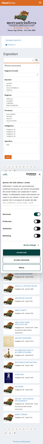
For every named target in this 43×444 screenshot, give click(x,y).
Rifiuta (21, 268)
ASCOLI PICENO (21, 121)
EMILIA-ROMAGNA (21, 105)
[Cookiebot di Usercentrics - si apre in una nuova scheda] (27, 174)
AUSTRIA (21, 83)
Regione (8, 95)
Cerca (8, 157)
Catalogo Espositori (13, 40)
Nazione (8, 79)
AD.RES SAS (19, 374)
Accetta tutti (21, 252)
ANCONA (21, 116)
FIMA (21, 145)
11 (10, 171)
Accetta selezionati (21, 260)
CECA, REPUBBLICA (21, 88)
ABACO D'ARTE (21, 310)
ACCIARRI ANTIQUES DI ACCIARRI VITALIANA (24, 351)
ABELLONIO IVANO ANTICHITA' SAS (22, 323)
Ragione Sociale (11, 71)
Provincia (8, 110)
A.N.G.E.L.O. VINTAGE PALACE (26, 286)
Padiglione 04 (21, 132)
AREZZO (21, 119)
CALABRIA (21, 101)
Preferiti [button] (10, 45)
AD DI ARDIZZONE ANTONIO (26, 362)
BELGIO (21, 86)
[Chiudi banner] (39, 174)
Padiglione (9, 126)
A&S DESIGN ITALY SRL (23, 298)
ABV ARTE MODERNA (23, 338)
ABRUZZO (21, 99)
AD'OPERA (19, 386)
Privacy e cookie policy (21, 441)
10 (5, 171)
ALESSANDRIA (21, 114)
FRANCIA (21, 90)
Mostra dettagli (30, 245)
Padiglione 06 (21, 136)
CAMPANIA (21, 103)
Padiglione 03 (21, 130)
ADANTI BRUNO (21, 414)
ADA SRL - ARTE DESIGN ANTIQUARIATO (24, 400)
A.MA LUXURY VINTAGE (23, 274)
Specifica (8, 141)
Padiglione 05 (21, 134)
